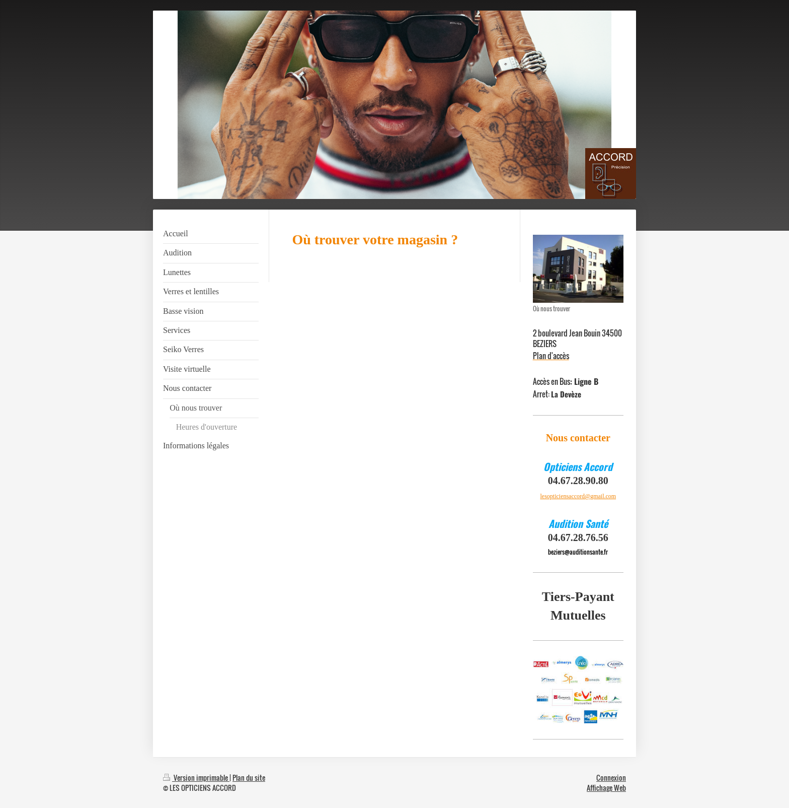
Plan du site (248, 777)
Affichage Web (606, 787)
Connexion (611, 777)
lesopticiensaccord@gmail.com (578, 496)
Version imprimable (196, 777)
